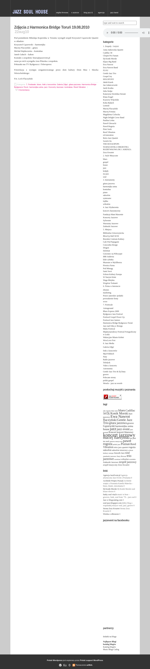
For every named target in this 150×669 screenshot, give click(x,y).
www (105, 301)
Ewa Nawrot (108, 64)
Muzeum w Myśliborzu (112, 262)
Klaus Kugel (108, 97)
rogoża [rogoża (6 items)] (131, 447)
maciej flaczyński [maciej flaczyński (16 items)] (116, 437)
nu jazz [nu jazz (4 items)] (133, 438)
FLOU (105, 70)
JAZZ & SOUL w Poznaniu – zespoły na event (33, 8)
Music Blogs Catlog (111, 649)
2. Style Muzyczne (110, 155)
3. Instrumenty (109, 180)
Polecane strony (109, 377)
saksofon (106, 195)
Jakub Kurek (108, 82)
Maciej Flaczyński (110, 108)
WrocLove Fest (109, 340)
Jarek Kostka (108, 88)
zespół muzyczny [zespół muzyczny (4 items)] (110, 465)
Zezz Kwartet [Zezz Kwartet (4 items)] (123, 465)
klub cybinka (108, 259)
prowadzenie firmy (110, 298)
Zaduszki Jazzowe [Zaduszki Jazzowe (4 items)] (110, 462)
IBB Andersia (108, 256)
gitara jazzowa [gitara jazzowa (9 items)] (118, 423)
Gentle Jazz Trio (109, 73)
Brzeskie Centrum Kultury (113, 239)
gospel (105, 162)
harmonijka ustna (36, 87)
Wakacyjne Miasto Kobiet (113, 337)
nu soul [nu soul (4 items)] (106, 441)
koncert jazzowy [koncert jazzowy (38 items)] (119, 435)
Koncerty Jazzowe (56, 87)
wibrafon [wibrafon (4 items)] (125, 459)
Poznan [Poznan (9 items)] (125, 444)
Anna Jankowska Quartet (113, 50)
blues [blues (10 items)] (121, 410)
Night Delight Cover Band (113, 117)
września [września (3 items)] (132, 459)
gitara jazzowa (75, 84)
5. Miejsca (107, 229)
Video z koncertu (110, 365)
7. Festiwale (31, 84)
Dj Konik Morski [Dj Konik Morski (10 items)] (117, 413)
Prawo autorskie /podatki (113, 296)
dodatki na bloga (109, 636)
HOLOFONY (108, 79)
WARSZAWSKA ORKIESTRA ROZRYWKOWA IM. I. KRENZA (117, 148)
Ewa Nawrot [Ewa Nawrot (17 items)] (120, 416)
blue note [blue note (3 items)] (114, 411)
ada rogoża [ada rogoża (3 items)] (107, 411)
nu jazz (106, 174)
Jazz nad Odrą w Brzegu (113, 326)
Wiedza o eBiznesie (111, 514)
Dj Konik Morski (110, 59)
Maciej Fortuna (109, 111)
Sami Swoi (107, 271)
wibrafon (106, 204)
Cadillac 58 (107, 53)
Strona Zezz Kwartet (111, 508)
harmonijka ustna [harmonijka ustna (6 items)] (124, 426)
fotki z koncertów (49, 84)
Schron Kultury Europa (112, 274)
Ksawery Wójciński (111, 100)
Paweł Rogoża (109, 126)
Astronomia (108, 368)
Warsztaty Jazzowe (110, 223)
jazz (46, 87)
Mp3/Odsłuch (108, 354)
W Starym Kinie (109, 277)
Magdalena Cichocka (111, 114)
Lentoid (106, 105)
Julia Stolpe (107, 91)
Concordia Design (110, 245)
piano (105, 192)
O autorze (75, 13)
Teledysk (106, 362)
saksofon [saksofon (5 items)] (107, 450)
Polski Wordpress (54, 660)
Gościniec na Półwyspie (112, 254)
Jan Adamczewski (110, 85)
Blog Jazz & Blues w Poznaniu (88, 14)
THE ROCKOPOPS (111, 144)
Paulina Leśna (108, 120)
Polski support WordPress (91, 660)
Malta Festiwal (109, 329)
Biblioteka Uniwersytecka (113, 233)
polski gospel (108, 380)
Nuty (105, 357)
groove (106, 374)
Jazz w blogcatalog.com (112, 500)
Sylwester (107, 220)
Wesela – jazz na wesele (112, 383)
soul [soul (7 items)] (127, 452)
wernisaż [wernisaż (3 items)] (117, 459)
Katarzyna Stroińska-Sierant (114, 94)
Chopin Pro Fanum (110, 55)
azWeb (89, 665)
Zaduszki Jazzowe (110, 226)
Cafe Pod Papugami (111, 242)
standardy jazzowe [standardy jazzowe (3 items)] (109, 456)
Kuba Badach (108, 103)
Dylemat (106, 251)
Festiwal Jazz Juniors (111, 320)
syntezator (107, 198)
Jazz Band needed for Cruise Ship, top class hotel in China (114, 14)
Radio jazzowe (109, 359)
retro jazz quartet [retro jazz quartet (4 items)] (121, 447)
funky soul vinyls (110, 494)
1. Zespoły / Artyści (111, 46)
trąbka (105, 201)
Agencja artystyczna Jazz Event (101, 14)
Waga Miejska (109, 280)
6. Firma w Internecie (111, 286)
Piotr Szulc (107, 129)
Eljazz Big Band (109, 62)
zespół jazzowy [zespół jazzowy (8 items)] (127, 462)
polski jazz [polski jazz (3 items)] (116, 444)
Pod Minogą (108, 268)
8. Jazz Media (108, 343)
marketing (107, 293)
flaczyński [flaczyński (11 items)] (110, 420)
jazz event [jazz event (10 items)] (123, 429)
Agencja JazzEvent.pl (111, 475)
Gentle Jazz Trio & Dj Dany (114, 371)
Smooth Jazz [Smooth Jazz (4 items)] (119, 453)
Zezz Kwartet (108, 152)
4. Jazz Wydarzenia (111, 207)
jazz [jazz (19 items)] (113, 429)
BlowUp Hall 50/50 (111, 236)
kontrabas (68, 87)
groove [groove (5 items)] (130, 423)
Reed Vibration (80, 87)
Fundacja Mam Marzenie (113, 214)
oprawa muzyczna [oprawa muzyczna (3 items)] (116, 441)
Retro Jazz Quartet (110, 138)
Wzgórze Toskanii (110, 283)
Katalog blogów (109, 647)
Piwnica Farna (109, 265)
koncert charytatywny (111, 211)
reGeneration (108, 135)
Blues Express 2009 (111, 311)
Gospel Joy (107, 76)
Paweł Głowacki (109, 123)
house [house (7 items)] (106, 429)
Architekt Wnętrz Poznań (113, 481)
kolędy (106, 171)
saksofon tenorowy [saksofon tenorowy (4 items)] (120, 450)
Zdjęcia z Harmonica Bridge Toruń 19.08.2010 (51, 27)
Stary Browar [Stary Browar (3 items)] (121, 456)
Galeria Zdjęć (62, 84)
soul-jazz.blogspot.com (112, 503)
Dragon (106, 248)
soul (104, 177)
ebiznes (106, 290)
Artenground (108, 308)
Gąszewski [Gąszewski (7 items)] (109, 426)
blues (39, 84)
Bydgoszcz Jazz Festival (113, 314)
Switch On (107, 141)
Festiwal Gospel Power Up (114, 317)
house (105, 165)
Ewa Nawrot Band (110, 67)
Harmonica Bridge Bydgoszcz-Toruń (118, 323)
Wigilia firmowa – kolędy (62, 14)
